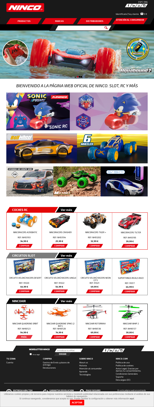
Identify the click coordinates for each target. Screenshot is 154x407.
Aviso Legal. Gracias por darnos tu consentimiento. (128, 369)
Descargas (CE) (123, 379)
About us (83, 362)
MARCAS (59, 21)
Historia (83, 365)
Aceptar (77, 402)
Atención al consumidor (90, 368)
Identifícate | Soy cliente (127, 14)
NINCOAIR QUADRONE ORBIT (25, 323)
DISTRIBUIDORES (94, 21)
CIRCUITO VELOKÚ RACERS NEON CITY (96, 279)
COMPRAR (24, 245)
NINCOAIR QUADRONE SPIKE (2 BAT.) (60, 324)
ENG (146, 2)
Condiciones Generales (127, 373)
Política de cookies (125, 365)
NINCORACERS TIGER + (95, 232)
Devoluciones (49, 367)
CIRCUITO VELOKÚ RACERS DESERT (25, 278)
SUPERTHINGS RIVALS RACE (131, 278)
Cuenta (9, 362)
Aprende (83, 371)
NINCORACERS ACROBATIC (25, 232)
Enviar (62, 354)
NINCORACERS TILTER (131, 232)
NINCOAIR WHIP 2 (131, 323)
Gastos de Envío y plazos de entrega (56, 363)
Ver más (66, 209)
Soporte (119, 376)
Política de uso (123, 362)
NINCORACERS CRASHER (60, 232)
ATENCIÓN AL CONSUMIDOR (130, 20)
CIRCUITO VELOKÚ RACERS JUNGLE (60, 278)
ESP (140, 2)
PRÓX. (24, 337)
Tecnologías (85, 374)
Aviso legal (36, 354)
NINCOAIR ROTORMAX (96, 323)
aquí (132, 398)
